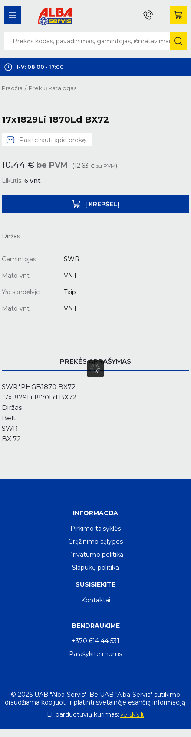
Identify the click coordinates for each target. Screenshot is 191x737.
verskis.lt (132, 714)
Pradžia (12, 87)
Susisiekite (95, 584)
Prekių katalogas (52, 87)
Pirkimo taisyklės (95, 528)
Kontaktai (95, 600)
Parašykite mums (95, 654)
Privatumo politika (95, 554)
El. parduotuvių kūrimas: (83, 714)
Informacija (95, 513)
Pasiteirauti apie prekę (52, 140)
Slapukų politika (95, 567)
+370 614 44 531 (95, 641)
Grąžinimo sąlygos (95, 541)
